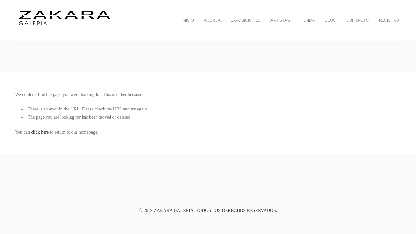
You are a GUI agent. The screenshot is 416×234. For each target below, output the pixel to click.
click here (40, 132)
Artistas (280, 20)
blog (330, 20)
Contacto (357, 20)
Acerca (212, 20)
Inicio (188, 20)
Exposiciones (245, 20)
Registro (389, 20)
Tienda (307, 20)
